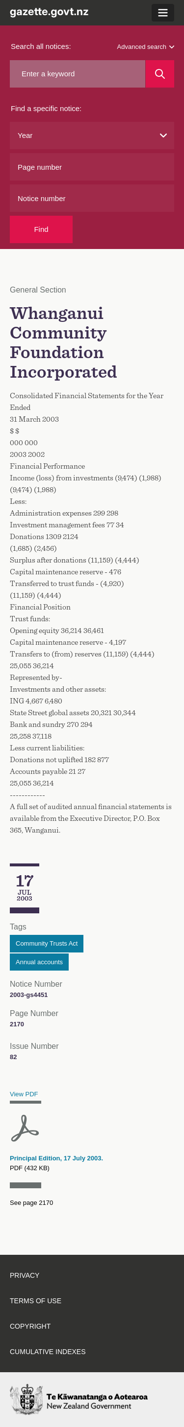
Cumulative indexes (48, 1352)
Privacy (24, 1275)
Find (41, 229)
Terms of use (35, 1301)
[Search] (160, 74)
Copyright (30, 1326)
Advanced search (145, 46)
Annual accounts (39, 962)
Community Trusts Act (47, 943)
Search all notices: (41, 46)
